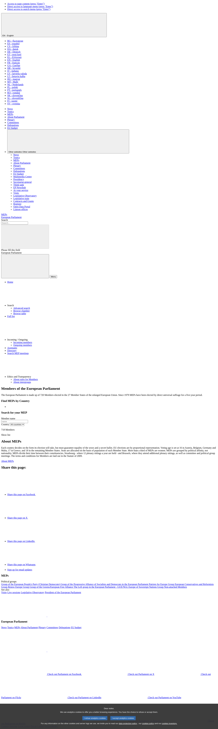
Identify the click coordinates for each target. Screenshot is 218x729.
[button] (112, 295)
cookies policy (148, 727)
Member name (8, 418)
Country (5, 424)
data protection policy (128, 727)
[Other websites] (68, 141)
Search (4, 220)
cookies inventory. (169, 727)
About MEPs (7, 461)
